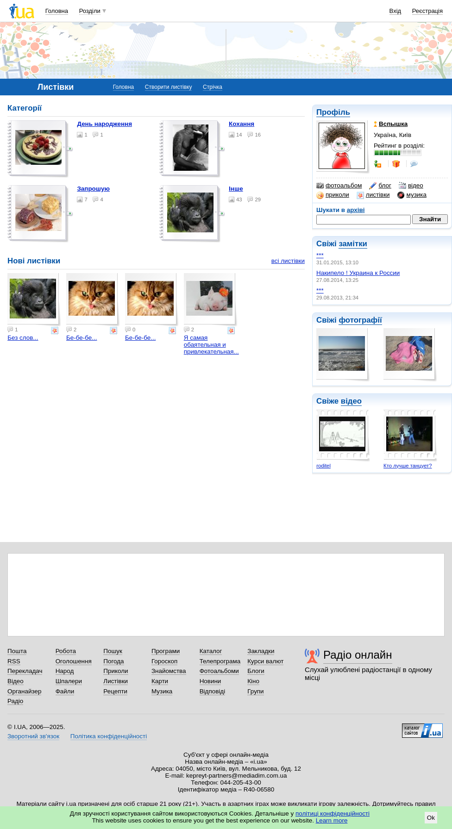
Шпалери (69, 681)
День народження (104, 123)
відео (411, 185)
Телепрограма (220, 661)
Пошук (112, 651)
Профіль (333, 112)
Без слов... (22, 337)
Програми (165, 651)
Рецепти (115, 691)
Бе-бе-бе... (81, 337)
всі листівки (288, 260)
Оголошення (74, 661)
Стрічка (212, 87)
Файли (65, 691)
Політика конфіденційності (108, 736)
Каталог (211, 651)
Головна (56, 10)
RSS (13, 661)
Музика (161, 691)
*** (320, 255)
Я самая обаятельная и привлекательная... (211, 344)
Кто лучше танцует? (407, 465)
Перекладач (24, 670)
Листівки (115, 681)
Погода (113, 661)
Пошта (16, 651)
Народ (65, 670)
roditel (323, 465)
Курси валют (265, 661)
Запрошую (93, 188)
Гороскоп (164, 661)
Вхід (395, 10)
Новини (210, 681)
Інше (236, 188)
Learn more (332, 820)
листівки (373, 195)
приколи (332, 195)
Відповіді (213, 691)
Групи (255, 691)
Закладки (260, 651)
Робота (66, 651)
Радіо (15, 701)
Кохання (241, 123)
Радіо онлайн (357, 654)
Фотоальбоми (219, 670)
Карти (159, 681)
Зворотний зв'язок (33, 736)
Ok (431, 817)
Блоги (255, 670)
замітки (353, 243)
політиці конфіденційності (332, 813)
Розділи (89, 10)
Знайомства (168, 670)
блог (380, 185)
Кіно (253, 681)
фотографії (360, 320)
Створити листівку (168, 87)
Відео (15, 681)
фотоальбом (339, 185)
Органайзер (24, 691)
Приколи (115, 670)
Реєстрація (427, 10)
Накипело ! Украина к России (358, 272)
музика (412, 195)
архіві (356, 209)
